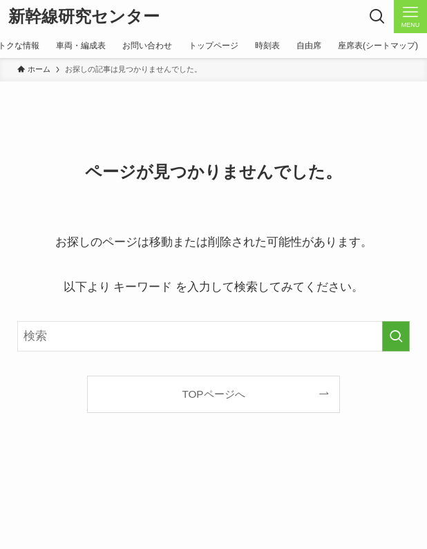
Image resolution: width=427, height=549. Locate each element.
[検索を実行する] (396, 336)
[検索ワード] (213, 336)
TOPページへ (213, 394)
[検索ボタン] (377, 16)
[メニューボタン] (410, 16)
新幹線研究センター (84, 16)
